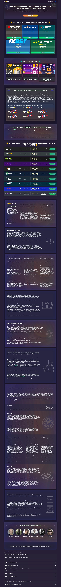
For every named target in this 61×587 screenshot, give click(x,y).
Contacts (30, 583)
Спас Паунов (11, 520)
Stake (25, 95)
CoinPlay (40, 98)
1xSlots (10, 93)
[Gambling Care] (25, 578)
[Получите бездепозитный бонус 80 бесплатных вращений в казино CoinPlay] (30, 53)
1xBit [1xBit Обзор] (20, 360)
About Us (30, 582)
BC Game (25, 98)
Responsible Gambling (30, 585)
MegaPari (25, 94)
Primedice (25, 99)
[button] (30, 539)
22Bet (10, 95)
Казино (50, 1)
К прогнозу (30, 15)
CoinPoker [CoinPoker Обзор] (8, 444)
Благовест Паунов (34, 520)
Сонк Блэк (42, 520)
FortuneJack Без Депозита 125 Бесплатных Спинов (14, 60)
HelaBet (40, 100)
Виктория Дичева (26, 520)
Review (10, 34)
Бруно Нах (50, 520)
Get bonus (11, 36)
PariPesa (40, 94)
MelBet (25, 93)
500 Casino (11, 99)
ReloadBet (10, 94)
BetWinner (40, 93)
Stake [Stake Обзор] (16, 349)
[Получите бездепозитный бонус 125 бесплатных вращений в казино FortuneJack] (14, 53)
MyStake (40, 95)
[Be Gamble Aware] (25, 576)
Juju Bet (10, 98)
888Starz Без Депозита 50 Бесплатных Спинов (47, 60)
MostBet (40, 99)
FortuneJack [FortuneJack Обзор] (23, 360)
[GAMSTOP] (35, 576)
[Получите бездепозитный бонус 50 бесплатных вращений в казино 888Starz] (47, 53)
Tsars (25, 100)
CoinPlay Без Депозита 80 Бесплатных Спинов (30, 60)
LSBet (10, 100)
